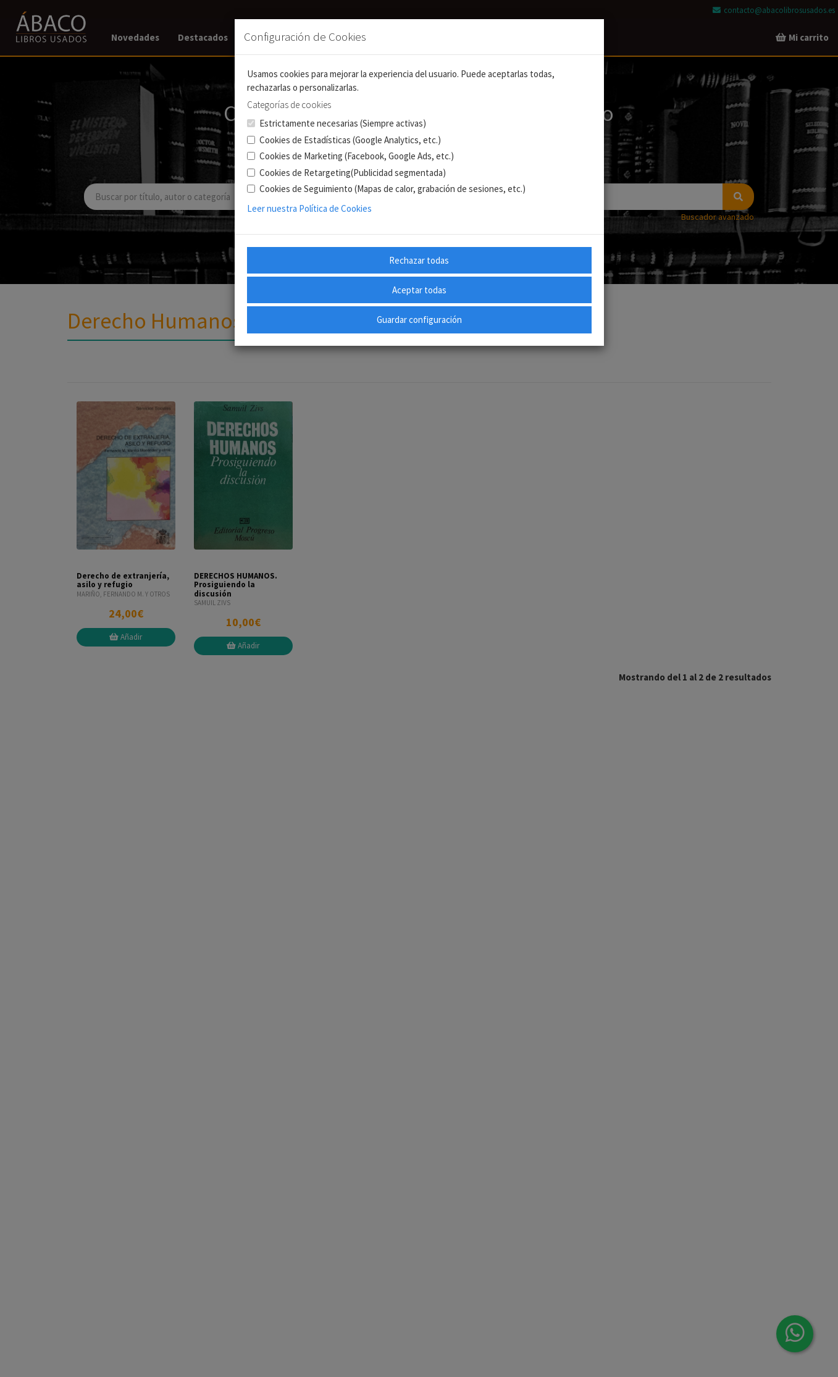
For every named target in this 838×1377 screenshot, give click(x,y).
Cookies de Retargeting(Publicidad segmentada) (346, 172)
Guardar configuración (419, 319)
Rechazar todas (419, 260)
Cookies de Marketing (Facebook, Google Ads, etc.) (350, 156)
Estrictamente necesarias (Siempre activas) (336, 123)
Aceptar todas (419, 290)
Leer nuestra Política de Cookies (309, 208)
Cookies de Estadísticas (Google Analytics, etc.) (344, 140)
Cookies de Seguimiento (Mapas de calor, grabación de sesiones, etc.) (386, 189)
